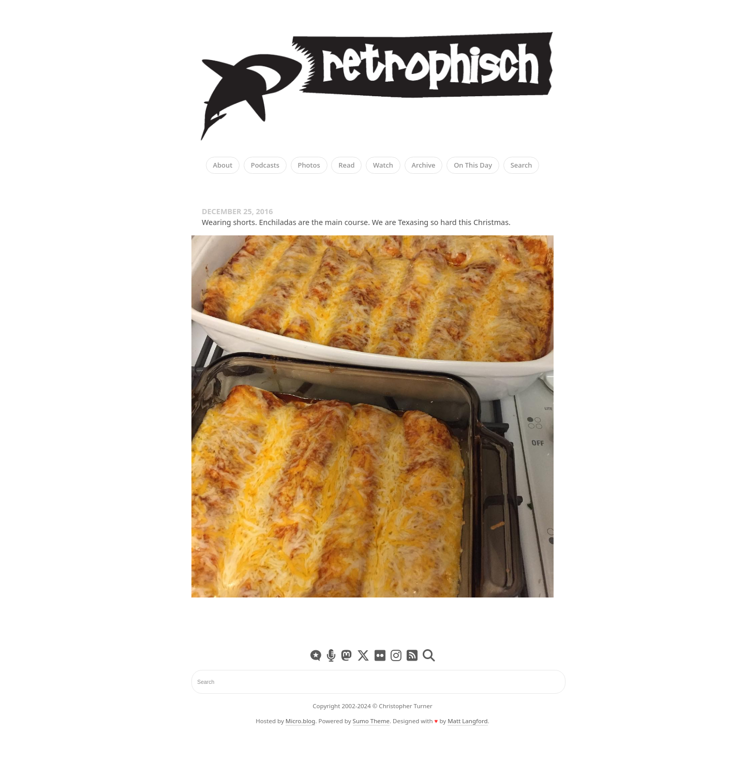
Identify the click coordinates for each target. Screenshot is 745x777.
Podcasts (265, 165)
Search (521, 165)
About (223, 165)
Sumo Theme (371, 721)
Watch (383, 165)
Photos (309, 165)
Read (346, 165)
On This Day (473, 165)
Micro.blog (301, 721)
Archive (424, 165)
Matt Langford (467, 721)
